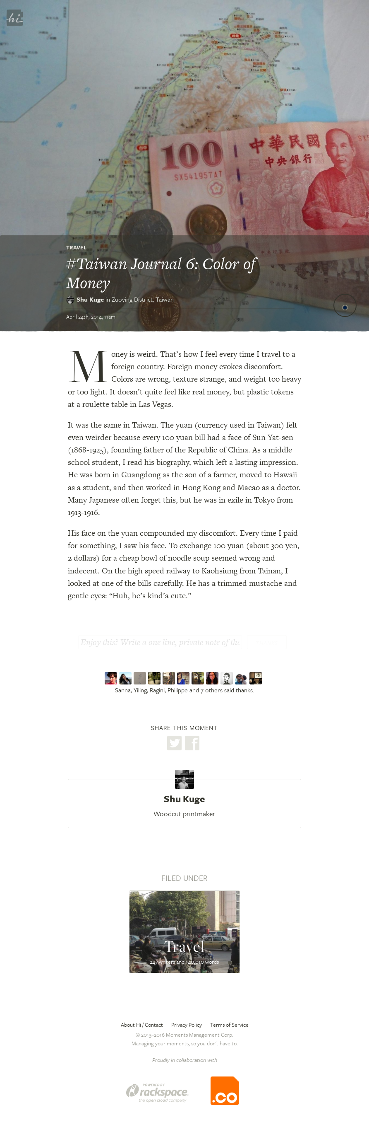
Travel (76, 247)
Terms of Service (229, 1024)
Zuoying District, (143, 299)
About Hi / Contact (142, 1024)
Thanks (267, 643)
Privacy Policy (186, 1024)
